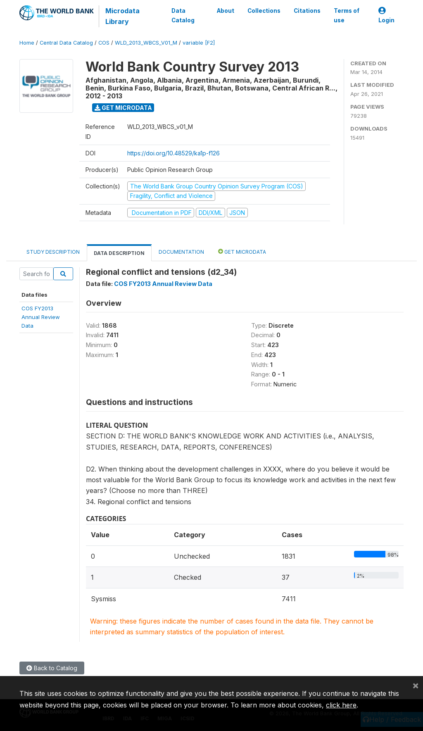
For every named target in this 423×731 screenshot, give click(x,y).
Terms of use (346, 15)
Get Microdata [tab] (242, 251)
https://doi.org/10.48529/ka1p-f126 (173, 153)
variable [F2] (199, 43)
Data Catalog (183, 15)
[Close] (415, 685)
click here (341, 705)
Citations (307, 10)
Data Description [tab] (119, 253)
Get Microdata (123, 107)
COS (103, 43)
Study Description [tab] (53, 252)
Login (386, 15)
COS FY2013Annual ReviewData (40, 317)
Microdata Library (122, 16)
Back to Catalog (51, 667)
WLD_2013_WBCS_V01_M (146, 43)
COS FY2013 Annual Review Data (163, 283)
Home (26, 43)
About (225, 10)
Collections (263, 10)
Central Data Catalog (66, 43)
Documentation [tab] (181, 252)
